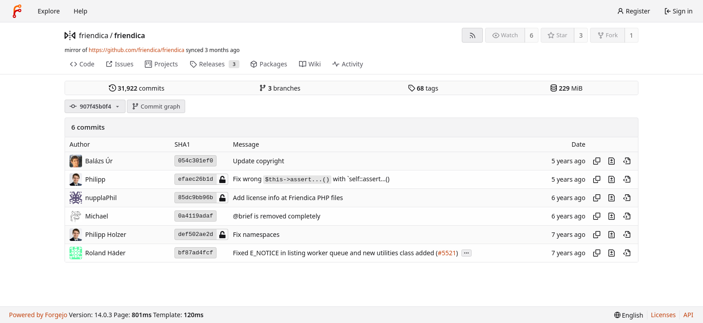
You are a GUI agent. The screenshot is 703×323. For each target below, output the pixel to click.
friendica (93, 35)
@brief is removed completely (276, 216)
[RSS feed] (472, 35)
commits (137, 88)
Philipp (95, 179)
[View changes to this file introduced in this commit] (611, 161)
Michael (96, 216)
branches (279, 88)
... (466, 252)
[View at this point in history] (627, 161)
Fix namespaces (256, 234)
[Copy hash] (596, 161)
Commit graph (156, 106)
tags (423, 88)
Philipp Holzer (105, 234)
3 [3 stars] (581, 35)
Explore (49, 11)
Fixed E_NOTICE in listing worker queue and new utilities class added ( (335, 253)
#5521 (447, 253)
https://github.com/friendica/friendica (136, 50)
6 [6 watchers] (532, 35)
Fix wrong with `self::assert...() (311, 179)
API (688, 314)
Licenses (663, 314)
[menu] (628, 315)
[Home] (17, 11)
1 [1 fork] (631, 35)
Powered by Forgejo (38, 314)
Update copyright (258, 161)
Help (80, 11)
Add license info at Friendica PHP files (288, 197)
